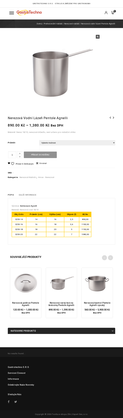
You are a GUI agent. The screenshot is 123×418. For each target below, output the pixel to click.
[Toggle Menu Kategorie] (11, 13)
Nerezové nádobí (71, 24)
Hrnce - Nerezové (46, 177)
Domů (39, 24)
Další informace (27, 195)
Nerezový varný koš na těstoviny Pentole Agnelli (113, 121)
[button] (98, 37)
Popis (11, 195)
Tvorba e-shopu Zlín (61, 414)
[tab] (11, 195)
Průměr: (12, 143)
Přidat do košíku (40, 155)
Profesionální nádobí (53, 24)
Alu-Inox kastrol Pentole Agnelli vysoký (110, 121)
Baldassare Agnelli (28, 206)
